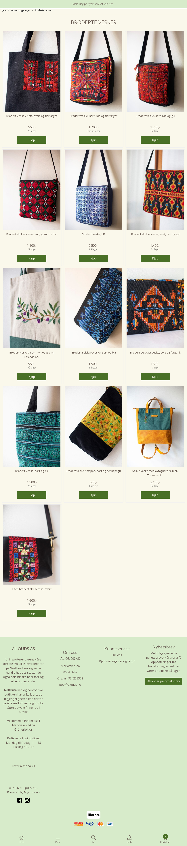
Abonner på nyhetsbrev (163, 681)
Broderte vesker (42, 10)
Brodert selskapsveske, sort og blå (93, 352)
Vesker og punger (19, 10)
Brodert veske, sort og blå (32, 471)
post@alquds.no (70, 685)
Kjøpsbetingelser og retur (117, 661)
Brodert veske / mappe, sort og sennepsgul (93, 471)
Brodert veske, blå (93, 234)
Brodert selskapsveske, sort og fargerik (155, 352)
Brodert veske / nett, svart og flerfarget (31, 116)
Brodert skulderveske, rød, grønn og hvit (32, 234)
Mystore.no (32, 792)
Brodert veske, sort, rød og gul (155, 116)
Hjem (4, 10)
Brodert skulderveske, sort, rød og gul (155, 234)
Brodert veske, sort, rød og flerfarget (93, 116)
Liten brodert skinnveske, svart (31, 589)
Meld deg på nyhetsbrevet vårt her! (92, 4)
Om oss (117, 655)
